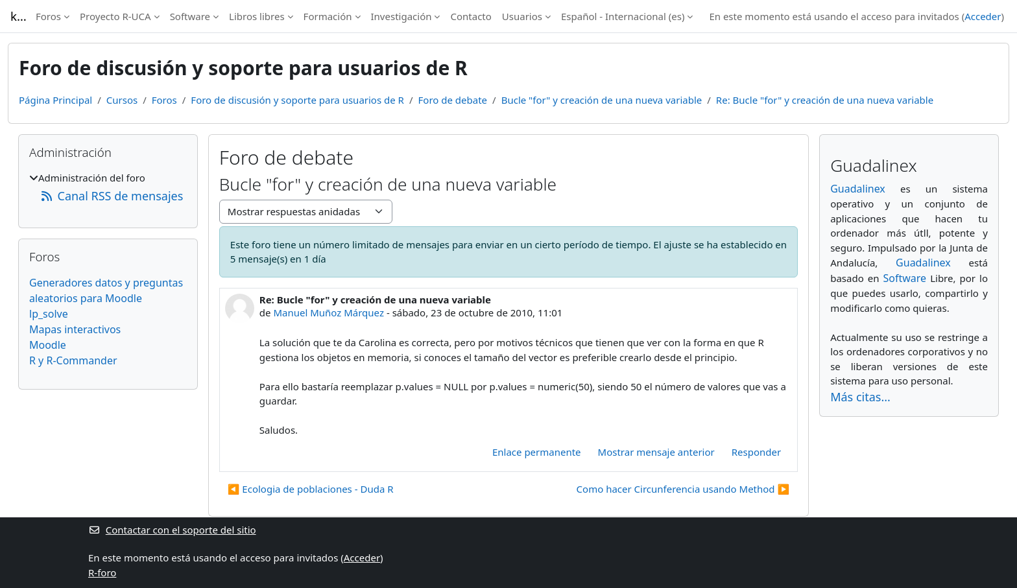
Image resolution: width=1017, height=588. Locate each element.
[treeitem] (108, 188)
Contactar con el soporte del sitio (172, 529)
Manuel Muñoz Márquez (328, 312)
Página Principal (55, 99)
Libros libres (257, 16)
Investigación (401, 16)
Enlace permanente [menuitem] (536, 451)
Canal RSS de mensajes (111, 196)
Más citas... (860, 397)
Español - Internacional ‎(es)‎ (622, 16)
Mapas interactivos (75, 329)
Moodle (47, 345)
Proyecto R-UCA (115, 16)
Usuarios (522, 16)
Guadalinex (857, 189)
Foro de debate (453, 99)
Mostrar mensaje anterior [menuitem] (656, 451)
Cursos (122, 99)
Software (190, 16)
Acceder (982, 16)
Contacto (470, 16)
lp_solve (48, 314)
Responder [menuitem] (756, 451)
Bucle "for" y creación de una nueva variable (601, 99)
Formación (328, 16)
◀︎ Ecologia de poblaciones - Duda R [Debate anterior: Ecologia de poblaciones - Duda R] (311, 488)
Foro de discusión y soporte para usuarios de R (297, 99)
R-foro (102, 572)
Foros (48, 16)
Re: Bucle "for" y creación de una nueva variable (824, 99)
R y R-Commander (73, 360)
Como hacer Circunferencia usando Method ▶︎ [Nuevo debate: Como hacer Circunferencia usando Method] (683, 488)
